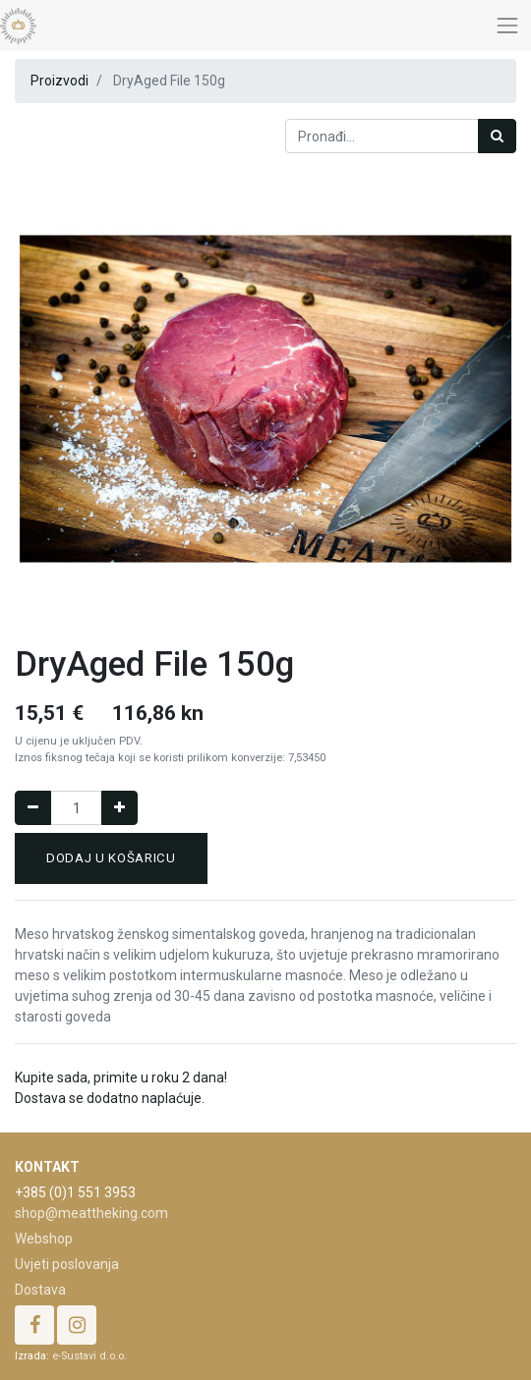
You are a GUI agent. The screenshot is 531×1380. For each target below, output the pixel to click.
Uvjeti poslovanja (67, 1264)
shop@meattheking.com (91, 1213)
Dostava (40, 1289)
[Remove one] (33, 808)
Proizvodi (59, 80)
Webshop (44, 1238)
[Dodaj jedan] (119, 808)
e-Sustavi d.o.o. (89, 1356)
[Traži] (497, 136)
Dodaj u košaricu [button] (111, 858)
